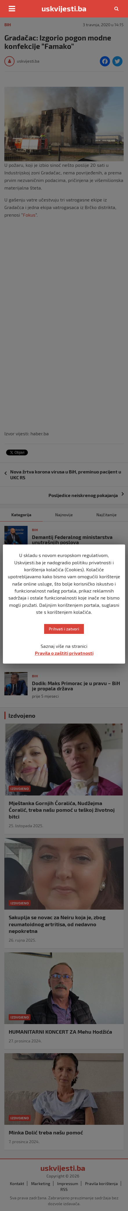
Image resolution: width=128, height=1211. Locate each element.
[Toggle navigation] (11, 8)
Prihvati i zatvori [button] (64, 628)
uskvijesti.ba (64, 8)
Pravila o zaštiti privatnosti (64, 653)
